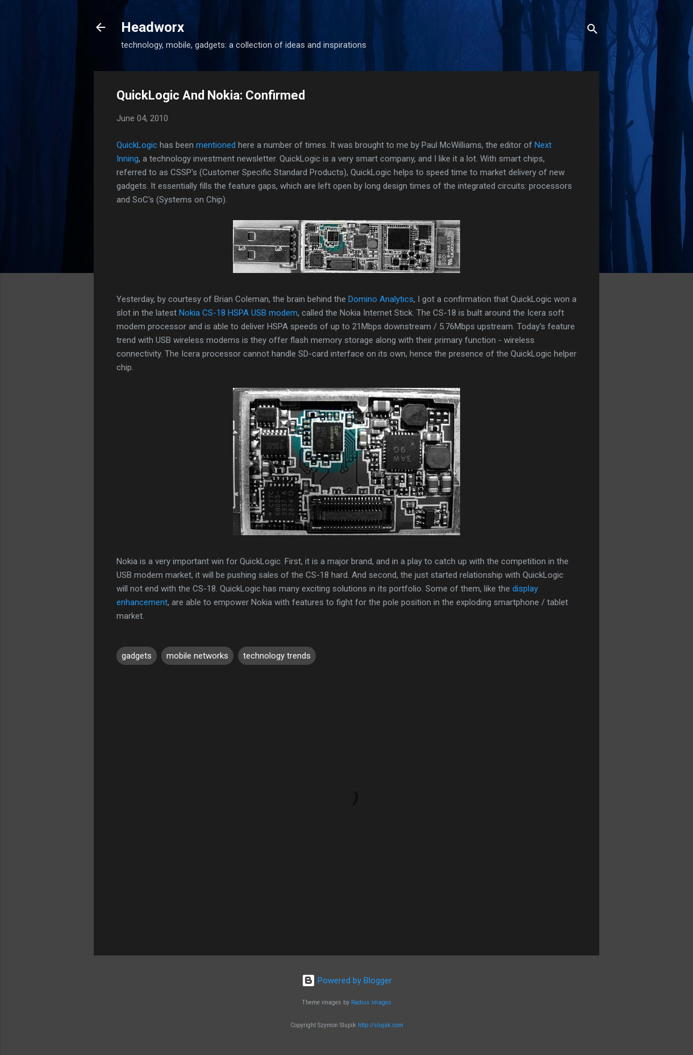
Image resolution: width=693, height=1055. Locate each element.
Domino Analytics (381, 299)
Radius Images (371, 1002)
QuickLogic (136, 145)
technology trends (277, 656)
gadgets (137, 656)
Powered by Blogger (347, 980)
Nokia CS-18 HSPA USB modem (238, 313)
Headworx (152, 27)
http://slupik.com (380, 1025)
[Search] (592, 31)
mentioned (216, 145)
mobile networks (197, 656)
